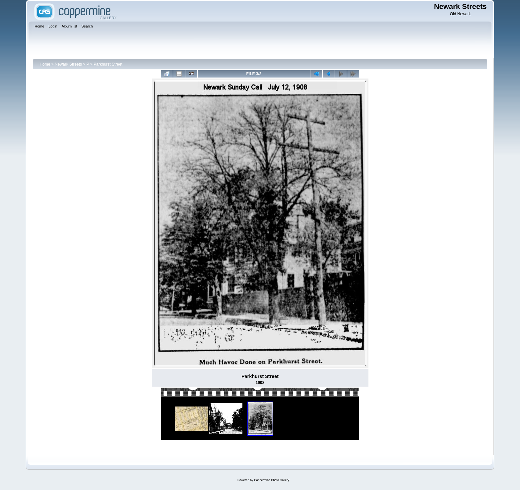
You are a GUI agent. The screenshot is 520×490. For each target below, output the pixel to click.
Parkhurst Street (108, 64)
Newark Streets (68, 64)
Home (44, 64)
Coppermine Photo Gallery (271, 480)
